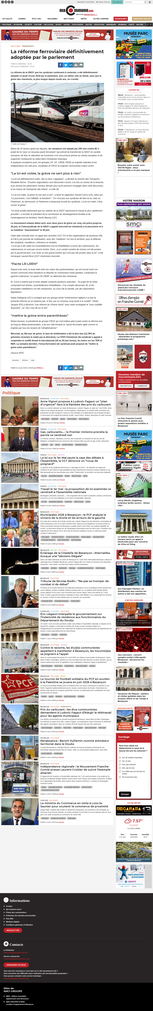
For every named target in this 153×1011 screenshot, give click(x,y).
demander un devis (16, 965)
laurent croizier (86, 787)
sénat (85, 476)
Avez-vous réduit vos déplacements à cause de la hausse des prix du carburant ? (133, 749)
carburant (55, 419)
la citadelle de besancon (85, 568)
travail (88, 502)
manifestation (69, 666)
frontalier (54, 634)
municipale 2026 (98, 537)
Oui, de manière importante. (132, 758)
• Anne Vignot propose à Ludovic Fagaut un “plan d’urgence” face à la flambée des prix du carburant (134, 106)
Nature (53, 550)
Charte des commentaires (16, 912)
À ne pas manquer (134, 600)
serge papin (71, 818)
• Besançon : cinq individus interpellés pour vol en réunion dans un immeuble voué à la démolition (134, 97)
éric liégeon (45, 634)
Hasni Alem (58, 666)
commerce (68, 502)
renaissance (58, 753)
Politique (15, 46)
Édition (79, 14)
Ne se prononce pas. (129, 777)
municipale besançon (48, 540)
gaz (51, 445)
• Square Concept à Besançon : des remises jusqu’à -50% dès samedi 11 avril (133, 123)
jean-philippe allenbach (72, 787)
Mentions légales (12, 922)
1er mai (44, 476)
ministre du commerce (58, 818)
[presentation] (118, 614)
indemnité (63, 634)
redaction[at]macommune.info (16, 953)
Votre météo (134, 803)
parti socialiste (76, 540)
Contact (9, 906)
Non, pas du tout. (128, 768)
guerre (63, 419)
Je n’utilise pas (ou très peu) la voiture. (133, 772)
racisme (92, 666)
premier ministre (67, 445)
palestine (59, 696)
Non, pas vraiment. (129, 764)
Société (61, 455)
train (32, 360)
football (44, 696)
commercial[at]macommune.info (16, 959)
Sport (63, 676)
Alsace (44, 787)
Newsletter (13, 930)
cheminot (15, 360)
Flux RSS (9, 919)
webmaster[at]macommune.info (16, 978)
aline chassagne (47, 666)
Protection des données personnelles (21, 915)
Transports (28, 46)
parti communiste (63, 540)
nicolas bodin (75, 601)
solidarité (81, 696)
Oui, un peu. (126, 761)
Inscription (125, 386)
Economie (54, 398)
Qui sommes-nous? (14, 909)
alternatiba (45, 568)
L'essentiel (134, 90)
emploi (67, 476)
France (43, 429)
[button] (145, 2)
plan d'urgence (83, 419)
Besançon (44, 398)
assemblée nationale (55, 476)
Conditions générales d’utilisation (19, 925)
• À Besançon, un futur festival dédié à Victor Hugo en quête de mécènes (133, 132)
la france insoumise (72, 537)
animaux (53, 568)
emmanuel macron (58, 537)
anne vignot (45, 419)
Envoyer (125, 794)
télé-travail (102, 728)
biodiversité (63, 568)
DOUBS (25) (44, 611)
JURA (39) (44, 800)
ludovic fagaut (72, 419)
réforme (25, 360)
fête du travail (76, 476)
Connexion (142, 386)
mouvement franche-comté (50, 790)
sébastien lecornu (81, 445)
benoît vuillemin (47, 753)
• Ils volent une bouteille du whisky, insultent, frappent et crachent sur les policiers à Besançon (133, 114)
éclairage (72, 568)
